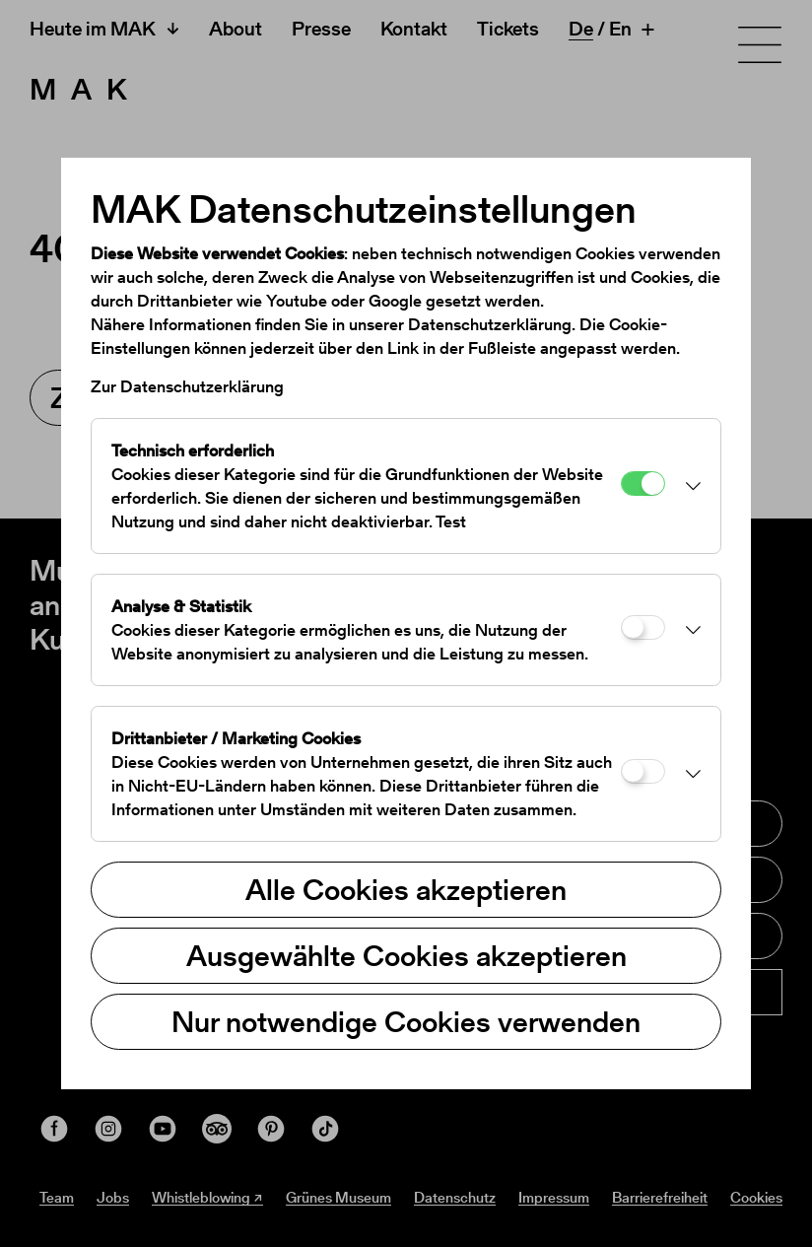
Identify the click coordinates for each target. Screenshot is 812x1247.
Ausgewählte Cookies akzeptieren (406, 955)
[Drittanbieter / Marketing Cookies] (643, 771)
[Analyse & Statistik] (643, 627)
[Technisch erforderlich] (643, 483)
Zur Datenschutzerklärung (187, 386)
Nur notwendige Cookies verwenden (406, 1021)
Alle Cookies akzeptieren (406, 889)
